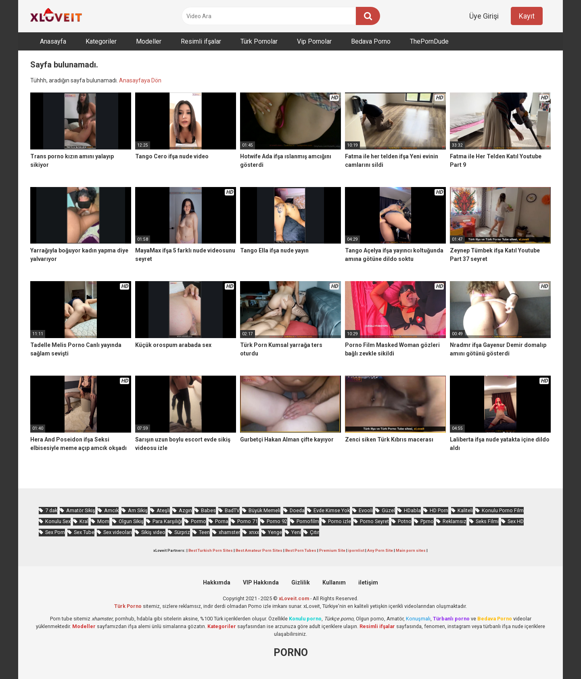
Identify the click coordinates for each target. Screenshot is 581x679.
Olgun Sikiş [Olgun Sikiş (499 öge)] (131, 521)
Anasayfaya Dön (140, 80)
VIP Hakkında (261, 582)
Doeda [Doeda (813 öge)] (297, 510)
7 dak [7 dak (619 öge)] (51, 510)
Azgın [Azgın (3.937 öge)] (185, 510)
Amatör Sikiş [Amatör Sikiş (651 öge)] (80, 510)
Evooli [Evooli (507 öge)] (366, 510)
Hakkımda (216, 582)
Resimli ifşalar (201, 41)
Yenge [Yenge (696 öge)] (275, 532)
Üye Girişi (484, 16)
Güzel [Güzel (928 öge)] (388, 510)
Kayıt (527, 16)
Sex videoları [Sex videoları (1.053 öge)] (117, 532)
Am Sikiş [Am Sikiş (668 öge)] (138, 510)
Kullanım (334, 582)
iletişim (368, 582)
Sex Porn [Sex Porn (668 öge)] (55, 532)
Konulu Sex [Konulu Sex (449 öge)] (58, 521)
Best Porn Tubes (300, 550)
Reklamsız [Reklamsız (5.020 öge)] (454, 521)
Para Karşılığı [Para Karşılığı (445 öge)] (167, 521)
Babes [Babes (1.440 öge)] (208, 510)
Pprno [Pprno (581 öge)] (427, 521)
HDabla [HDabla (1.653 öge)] (412, 510)
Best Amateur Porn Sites (259, 550)
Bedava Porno (371, 41)
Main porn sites (411, 550)
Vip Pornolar (314, 41)
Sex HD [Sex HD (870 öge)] (516, 521)
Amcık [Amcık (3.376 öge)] (111, 510)
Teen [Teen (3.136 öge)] (204, 532)
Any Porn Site (380, 550)
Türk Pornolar (259, 41)
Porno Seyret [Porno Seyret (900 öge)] (374, 521)
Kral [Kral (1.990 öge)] (83, 521)
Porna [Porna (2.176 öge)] (221, 521)
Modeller (148, 41)
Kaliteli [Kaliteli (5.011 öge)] (465, 510)
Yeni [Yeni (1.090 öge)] (296, 532)
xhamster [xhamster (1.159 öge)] (229, 532)
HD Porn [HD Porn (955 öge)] (439, 510)
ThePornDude (429, 41)
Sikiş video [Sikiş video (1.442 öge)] (153, 532)
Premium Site (332, 550)
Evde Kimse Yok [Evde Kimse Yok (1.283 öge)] (331, 510)
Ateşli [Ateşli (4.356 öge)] (163, 510)
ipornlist (356, 550)
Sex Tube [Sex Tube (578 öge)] (84, 532)
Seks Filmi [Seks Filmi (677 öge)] (487, 521)
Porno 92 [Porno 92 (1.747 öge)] (277, 521)
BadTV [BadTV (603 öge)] (232, 510)
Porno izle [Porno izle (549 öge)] (339, 521)
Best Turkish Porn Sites (210, 550)
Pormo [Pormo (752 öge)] (198, 521)
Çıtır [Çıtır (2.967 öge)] (314, 532)
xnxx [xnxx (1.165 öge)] (254, 532)
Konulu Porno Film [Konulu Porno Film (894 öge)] (503, 510)
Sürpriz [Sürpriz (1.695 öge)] (182, 532)
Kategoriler (101, 41)
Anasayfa (53, 41)
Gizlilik (300, 582)
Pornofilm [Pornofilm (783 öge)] (308, 521)
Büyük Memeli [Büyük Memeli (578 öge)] (264, 510)
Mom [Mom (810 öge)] (103, 521)
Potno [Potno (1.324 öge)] (405, 521)
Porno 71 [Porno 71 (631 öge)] (247, 521)
